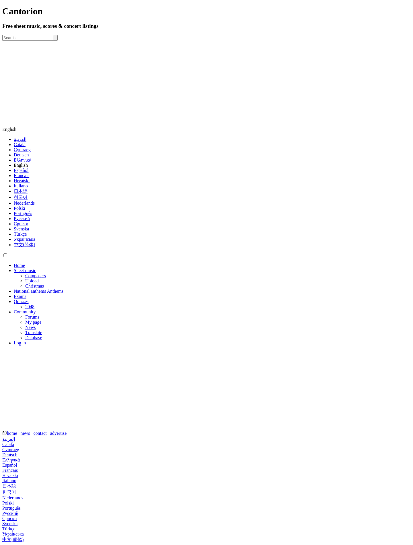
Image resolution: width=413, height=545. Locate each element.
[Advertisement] (206, 84)
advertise (58, 433)
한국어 (21, 197)
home (12, 433)
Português (23, 213)
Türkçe (20, 234)
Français (21, 175)
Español (21, 170)
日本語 (21, 191)
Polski (19, 208)
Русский (22, 218)
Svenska (21, 228)
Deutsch (21, 154)
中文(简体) (24, 244)
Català (20, 144)
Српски (21, 223)
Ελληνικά (22, 160)
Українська (24, 239)
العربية (20, 139)
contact (39, 433)
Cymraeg (22, 149)
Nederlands (24, 203)
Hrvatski (22, 180)
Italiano (21, 185)
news (25, 433)
